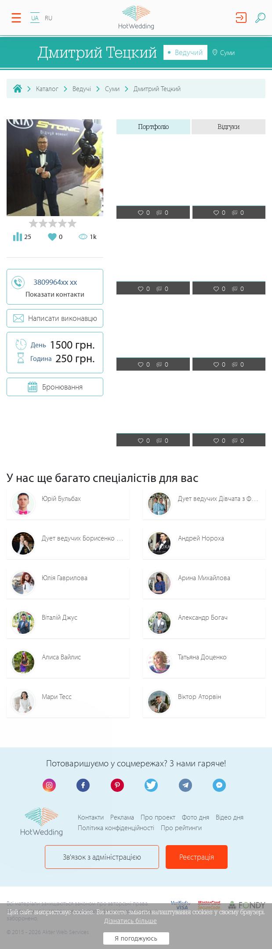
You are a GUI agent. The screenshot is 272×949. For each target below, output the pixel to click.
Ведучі (82, 88)
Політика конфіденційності (116, 827)
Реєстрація (196, 857)
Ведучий (189, 52)
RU (48, 18)
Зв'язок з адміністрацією (102, 857)
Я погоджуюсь (136, 938)
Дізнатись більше (130, 921)
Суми (112, 88)
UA (35, 18)
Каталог (47, 88)
